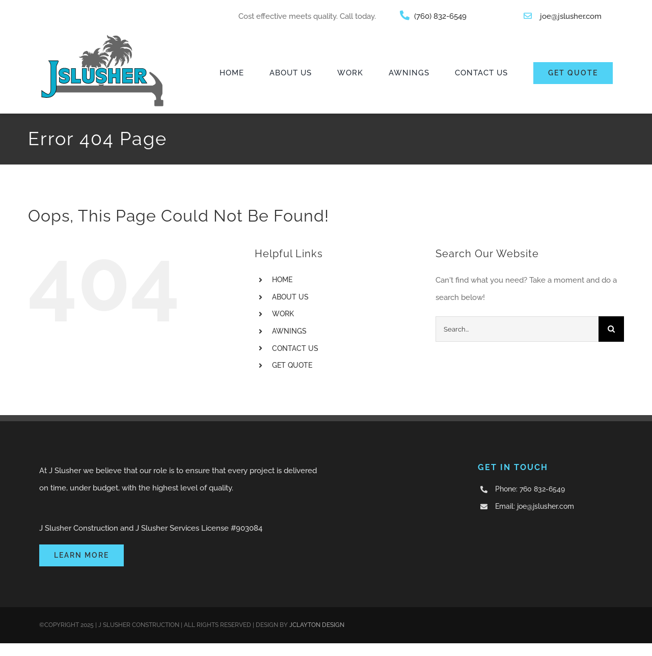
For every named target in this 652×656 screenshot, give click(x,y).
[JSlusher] (102, 36)
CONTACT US (295, 348)
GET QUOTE (292, 365)
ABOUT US (290, 297)
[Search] (611, 329)
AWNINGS (289, 331)
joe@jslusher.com (571, 16)
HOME (282, 280)
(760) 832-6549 (440, 16)
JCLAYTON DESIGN (316, 624)
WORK (283, 314)
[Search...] (517, 329)
